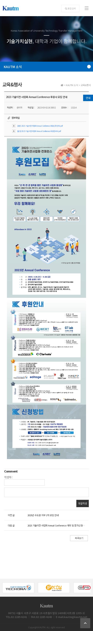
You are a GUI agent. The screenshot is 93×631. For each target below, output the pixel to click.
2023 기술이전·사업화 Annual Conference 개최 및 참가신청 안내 (57, 525)
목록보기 (79, 538)
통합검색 (70, 8)
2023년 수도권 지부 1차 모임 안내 (43, 515)
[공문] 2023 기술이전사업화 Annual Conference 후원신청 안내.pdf (40, 125)
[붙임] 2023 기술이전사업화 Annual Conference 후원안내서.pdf (39, 131)
